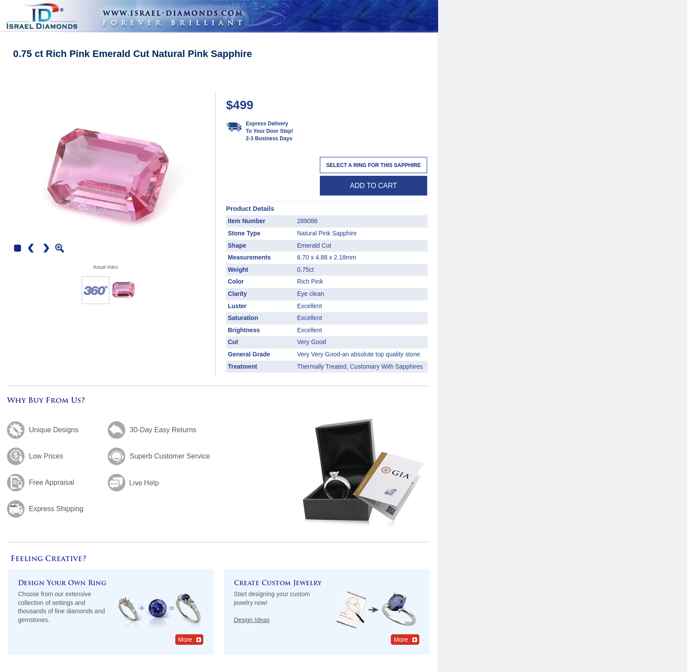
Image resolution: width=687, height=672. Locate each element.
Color (236, 281)
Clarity (237, 293)
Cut (233, 341)
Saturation (243, 317)
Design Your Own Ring (62, 583)
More (190, 639)
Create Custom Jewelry (278, 583)
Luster (237, 305)
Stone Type (244, 233)
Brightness (244, 330)
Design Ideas (252, 619)
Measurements (249, 257)
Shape (237, 245)
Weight (238, 269)
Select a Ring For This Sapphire (373, 165)
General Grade (249, 354)
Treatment (242, 366)
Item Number (247, 220)
